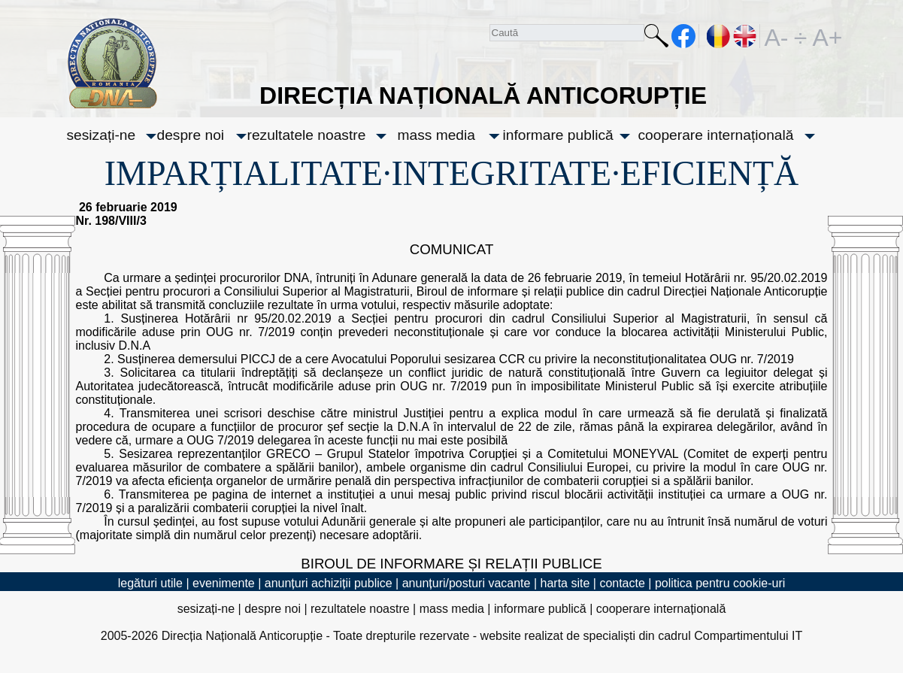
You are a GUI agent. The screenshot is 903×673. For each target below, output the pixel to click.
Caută (656, 38)
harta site (565, 583)
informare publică (558, 135)
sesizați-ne (101, 135)
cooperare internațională (716, 135)
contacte (621, 583)
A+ (825, 36)
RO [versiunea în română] (719, 36)
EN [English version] (745, 36)
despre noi (191, 135)
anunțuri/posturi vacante (466, 583)
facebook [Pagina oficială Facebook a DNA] (683, 36)
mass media (436, 135)
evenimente (223, 583)
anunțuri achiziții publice (328, 583)
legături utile (150, 583)
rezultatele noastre (306, 135)
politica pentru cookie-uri (720, 583)
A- (777, 36)
